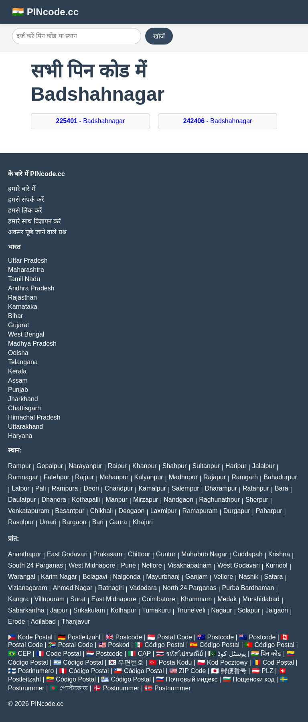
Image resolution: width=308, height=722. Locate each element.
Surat (77, 599)
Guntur (166, 554)
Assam (18, 380)
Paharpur (269, 510)
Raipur (117, 465)
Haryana (20, 435)
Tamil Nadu (24, 279)
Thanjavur (75, 621)
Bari (97, 522)
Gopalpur (49, 465)
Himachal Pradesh (34, 417)
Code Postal (63, 653)
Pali (40, 488)
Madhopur (183, 477)
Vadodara (143, 587)
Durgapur (236, 510)
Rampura (65, 488)
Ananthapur (24, 554)
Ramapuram (200, 510)
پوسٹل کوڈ (231, 653)
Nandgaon (178, 499)
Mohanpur (113, 477)
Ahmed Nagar (73, 587)
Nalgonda (127, 576)
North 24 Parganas (189, 587)
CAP (144, 653)
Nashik (248, 576)
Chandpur (119, 488)
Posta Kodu (175, 662)
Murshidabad (261, 599)
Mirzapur (145, 499)
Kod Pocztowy (227, 662)
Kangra (18, 599)
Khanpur (144, 465)
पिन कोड (271, 653)
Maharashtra (26, 269)
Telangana (23, 362)
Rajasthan (22, 297)
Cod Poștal (278, 662)
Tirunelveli (190, 610)
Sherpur (256, 499)
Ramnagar (23, 477)
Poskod (118, 644)
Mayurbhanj (163, 576)
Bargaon (74, 522)
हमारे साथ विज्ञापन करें (34, 221)
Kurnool (276, 565)
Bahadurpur (280, 477)
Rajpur (84, 477)
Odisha (18, 352)
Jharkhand (23, 398)
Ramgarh (244, 477)
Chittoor (139, 554)
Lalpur (20, 488)
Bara (281, 488)
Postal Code (174, 637)
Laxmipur (163, 510)
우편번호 (131, 662)
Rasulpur (21, 522)
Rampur (19, 465)
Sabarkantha (26, 610)
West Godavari (238, 565)
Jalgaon (276, 610)
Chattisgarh (24, 408)
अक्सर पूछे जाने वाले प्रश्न (37, 232)
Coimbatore (158, 599)
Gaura (118, 522)
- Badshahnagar (90, 121)
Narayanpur (85, 465)
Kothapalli (86, 499)
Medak (227, 599)
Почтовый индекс (192, 679)
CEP (24, 653)
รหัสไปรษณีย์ (184, 653)
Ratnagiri (111, 587)
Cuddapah (248, 554)
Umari (48, 522)
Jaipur (59, 610)
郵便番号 (234, 670)
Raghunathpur (219, 499)
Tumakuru (156, 610)
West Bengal (26, 334)
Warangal (21, 576)
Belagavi (95, 576)
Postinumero (36, 670)
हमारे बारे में (22, 188)
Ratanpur (256, 488)
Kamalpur (152, 488)
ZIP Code (192, 670)
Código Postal (164, 644)
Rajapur (214, 477)
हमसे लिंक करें (25, 210)
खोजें (159, 36)
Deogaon (132, 510)
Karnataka (22, 306)
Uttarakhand (25, 426)
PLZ (267, 670)
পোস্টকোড (73, 688)
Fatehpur (56, 477)
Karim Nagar (59, 576)
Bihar (15, 315)
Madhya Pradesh (32, 343)
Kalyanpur (148, 477)
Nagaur (221, 610)
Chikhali (101, 510)
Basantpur (69, 510)
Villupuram (49, 599)
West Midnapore (92, 565)
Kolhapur (123, 610)
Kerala (17, 371)
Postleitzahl (83, 637)
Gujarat (18, 325)
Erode (16, 621)
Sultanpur (206, 465)
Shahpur (174, 465)
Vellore (223, 576)
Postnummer (26, 688)
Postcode (129, 637)
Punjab (18, 389)
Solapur (249, 610)
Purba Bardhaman (248, 587)
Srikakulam (89, 610)
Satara (273, 576)
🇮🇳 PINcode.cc (45, 11)
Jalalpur (263, 465)
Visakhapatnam (190, 565)
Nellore (152, 565)
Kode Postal (35, 637)
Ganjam (196, 576)
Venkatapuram (28, 510)
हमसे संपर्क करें (26, 199)
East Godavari (67, 554)
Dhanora (54, 499)
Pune (128, 565)
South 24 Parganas (35, 565)
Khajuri (143, 522)
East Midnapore (113, 599)
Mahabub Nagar (204, 554)
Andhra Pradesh (31, 288)
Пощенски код (254, 679)
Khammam (196, 599)
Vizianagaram (27, 587)
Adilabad (43, 621)
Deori (91, 488)
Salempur (185, 488)
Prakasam (107, 554)
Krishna (279, 554)
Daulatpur (22, 499)
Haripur (235, 465)
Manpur (117, 499)
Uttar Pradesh (28, 260)
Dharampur (221, 488)
